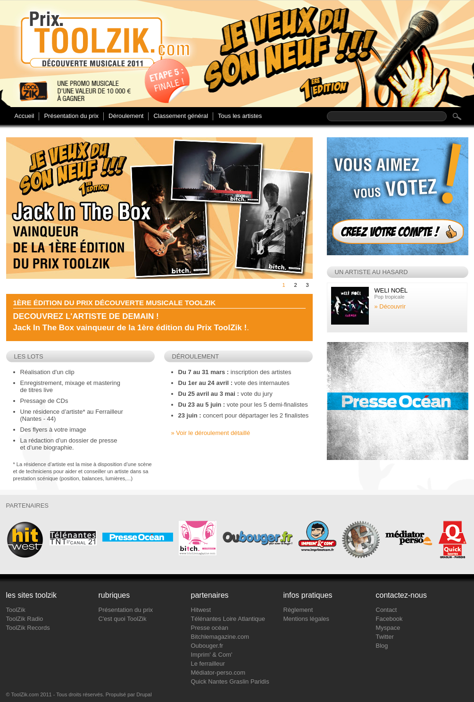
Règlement (298, 609)
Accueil (24, 115)
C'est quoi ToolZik (123, 618)
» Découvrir (390, 306)
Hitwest (201, 609)
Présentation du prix (71, 115)
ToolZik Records (28, 627)
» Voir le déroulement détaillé (210, 432)
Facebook (389, 618)
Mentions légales (306, 618)
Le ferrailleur (208, 663)
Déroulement (125, 115)
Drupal (143, 694)
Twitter (385, 636)
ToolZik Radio (24, 618)
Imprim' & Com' (212, 654)
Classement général (180, 115)
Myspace (388, 627)
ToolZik (15, 609)
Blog (382, 645)
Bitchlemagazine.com (220, 636)
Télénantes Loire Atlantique (228, 618)
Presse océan (210, 627)
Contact (386, 609)
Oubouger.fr (207, 645)
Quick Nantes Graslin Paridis (230, 681)
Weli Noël (391, 290)
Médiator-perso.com (218, 672)
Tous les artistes (240, 115)
